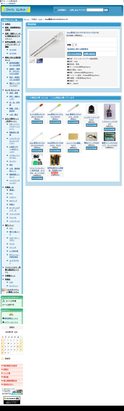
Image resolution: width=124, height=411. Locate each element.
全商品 (7, 24)
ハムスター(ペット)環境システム (12, 291)
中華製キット (10, 276)
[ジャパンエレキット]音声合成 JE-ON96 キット (37, 170)
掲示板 (6, 377)
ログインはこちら (11, 322)
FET (11, 194)
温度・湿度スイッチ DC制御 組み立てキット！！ (13, 36)
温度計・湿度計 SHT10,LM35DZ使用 (14, 71)
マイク (12, 244)
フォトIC (12, 218)
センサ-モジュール (12, 90)
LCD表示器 (13, 251)
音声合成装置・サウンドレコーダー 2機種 (13, 44)
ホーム (26, 19)
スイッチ (12, 247)
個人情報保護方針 (10, 381)
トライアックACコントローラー (14, 141)
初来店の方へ (8, 384)
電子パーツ (9, 225)
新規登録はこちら (11, 318)
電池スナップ (91, 143)
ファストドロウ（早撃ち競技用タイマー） (13, 269)
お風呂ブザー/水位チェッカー (13, 149)
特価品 (7, 279)
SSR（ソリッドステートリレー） (14, 126)
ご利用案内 (61, 10)
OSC (11, 228)
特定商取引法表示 (10, 366)
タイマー (12, 161)
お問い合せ (74, 10)
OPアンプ (13, 201)
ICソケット (13, 286)
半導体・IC (9, 187)
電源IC (12, 190)
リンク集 (6, 373)
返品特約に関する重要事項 (77, 49)
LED (11, 282)
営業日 (6, 369)
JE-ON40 (12, 53)
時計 (11, 165)
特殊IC (12, 204)
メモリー (12, 197)
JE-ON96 (12, 50)
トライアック (14, 221)
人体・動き (13, 115)
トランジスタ (14, 214)
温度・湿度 (13, 93)
